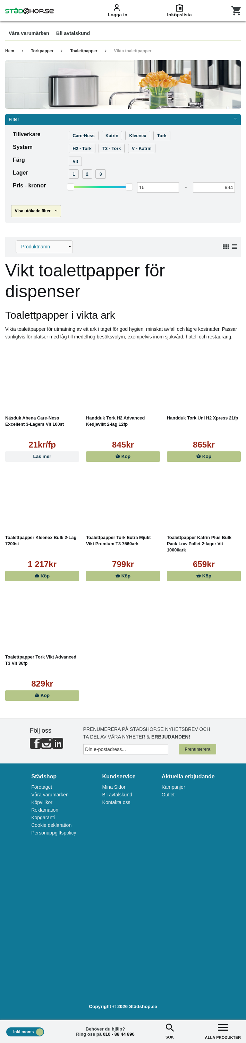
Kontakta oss (116, 802)
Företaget (41, 787)
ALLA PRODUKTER (223, 1031)
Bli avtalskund (117, 794)
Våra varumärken (49, 794)
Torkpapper (42, 50)
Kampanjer (173, 787)
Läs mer (42, 456)
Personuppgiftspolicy (53, 833)
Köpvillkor (41, 802)
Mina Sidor (114, 787)
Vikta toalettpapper (133, 50)
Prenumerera (197, 749)
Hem (9, 50)
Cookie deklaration (51, 825)
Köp (123, 456)
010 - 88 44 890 (119, 1034)
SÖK (170, 1030)
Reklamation (44, 810)
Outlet (168, 794)
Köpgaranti (43, 817)
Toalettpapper (83, 50)
